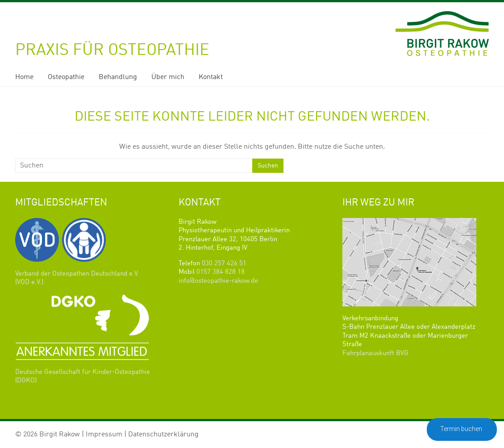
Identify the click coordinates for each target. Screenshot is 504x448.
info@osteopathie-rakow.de (218, 281)
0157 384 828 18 (220, 272)
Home (24, 77)
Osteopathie (66, 77)
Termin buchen (461, 428)
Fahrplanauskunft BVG (375, 353)
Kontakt (211, 77)
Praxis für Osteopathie (112, 50)
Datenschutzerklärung (163, 434)
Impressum (104, 434)
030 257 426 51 (224, 263)
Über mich (167, 77)
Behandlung (118, 77)
